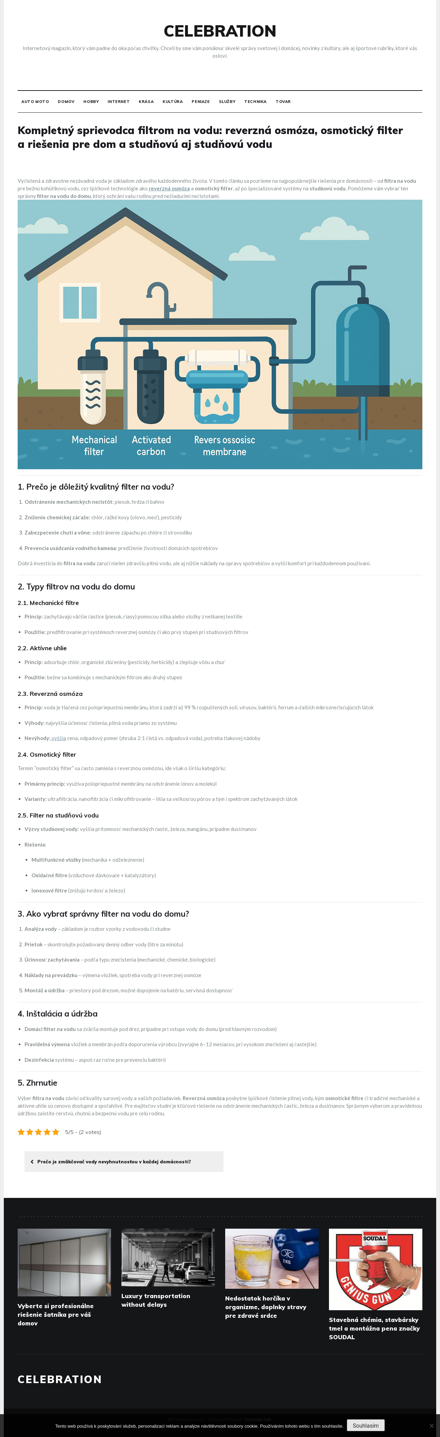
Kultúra (173, 101)
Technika (255, 101)
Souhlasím (366, 1425)
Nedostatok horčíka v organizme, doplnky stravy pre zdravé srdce (265, 1307)
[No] (431, 1425)
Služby (227, 101)
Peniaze (201, 101)
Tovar (283, 101)
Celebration (220, 31)
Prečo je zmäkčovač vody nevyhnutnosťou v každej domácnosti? (110, 1162)
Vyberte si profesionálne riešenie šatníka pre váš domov (56, 1314)
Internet (119, 101)
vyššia (58, 738)
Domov (66, 101)
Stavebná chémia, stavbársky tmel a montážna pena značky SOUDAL (374, 1328)
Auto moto (35, 101)
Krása (146, 101)
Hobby (91, 101)
